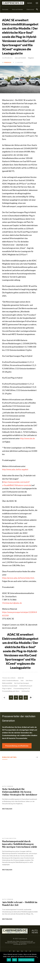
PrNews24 (7, 62)
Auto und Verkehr (20, 58)
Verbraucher (26, 691)
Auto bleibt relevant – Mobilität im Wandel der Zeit (19, 903)
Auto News (29, 680)
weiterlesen (7, 809)
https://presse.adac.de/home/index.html (18, 578)
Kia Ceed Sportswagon (21, 683)
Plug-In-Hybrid (6, 688)
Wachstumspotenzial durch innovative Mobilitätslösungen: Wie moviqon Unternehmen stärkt (19, 844)
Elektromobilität (7, 683)
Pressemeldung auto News (10, 691)
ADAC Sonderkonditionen (10, 680)
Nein (14, 960)
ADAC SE (21, 678)
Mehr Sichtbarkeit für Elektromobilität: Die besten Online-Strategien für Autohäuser (19, 792)
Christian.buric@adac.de (12, 603)
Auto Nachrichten (9, 838)
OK (9, 960)
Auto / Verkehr (7, 786)
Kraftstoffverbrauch (25, 686)
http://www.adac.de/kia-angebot (15, 469)
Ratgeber (31, 58)
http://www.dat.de (27, 438)
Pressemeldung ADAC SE (22, 688)
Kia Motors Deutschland (9, 686)
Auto (22, 680)
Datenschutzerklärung (26, 960)
